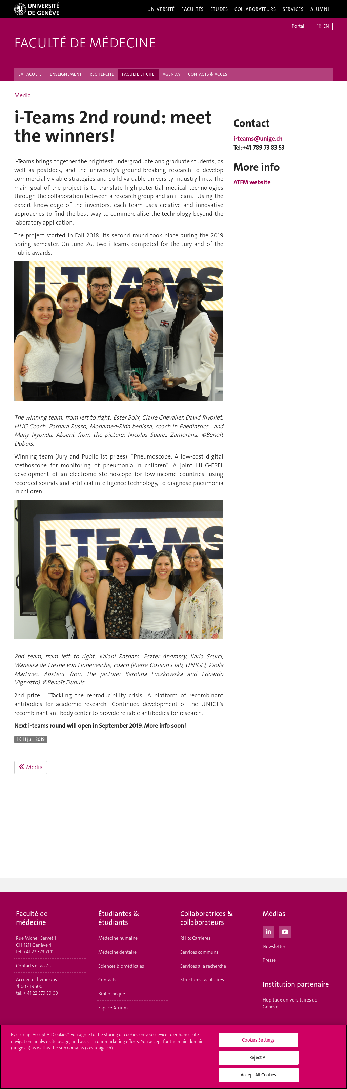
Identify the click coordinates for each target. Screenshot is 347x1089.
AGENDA (171, 74)
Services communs (199, 952)
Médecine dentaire (117, 952)
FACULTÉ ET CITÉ (138, 74)
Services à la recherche (203, 966)
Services (293, 9)
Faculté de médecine (85, 43)
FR (318, 26)
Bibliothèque (111, 994)
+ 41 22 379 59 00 (40, 993)
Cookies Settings (258, 1040)
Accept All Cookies (258, 1075)
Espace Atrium (113, 1008)
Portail (297, 26)
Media (22, 95)
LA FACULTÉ (30, 74)
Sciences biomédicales (121, 966)
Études (219, 9)
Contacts (107, 980)
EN (326, 26)
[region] (173, 1057)
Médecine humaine (118, 938)
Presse (269, 960)
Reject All (258, 1058)
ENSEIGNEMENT (66, 74)
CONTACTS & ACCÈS (207, 74)
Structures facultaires (202, 980)
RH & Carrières (195, 938)
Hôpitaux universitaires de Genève (290, 1003)
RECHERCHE (102, 74)
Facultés (192, 9)
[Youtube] (285, 930)
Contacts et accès (33, 965)
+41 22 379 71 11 (38, 952)
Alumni (319, 9)
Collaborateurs (255, 9)
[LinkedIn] (268, 930)
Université (161, 9)
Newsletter (274, 946)
